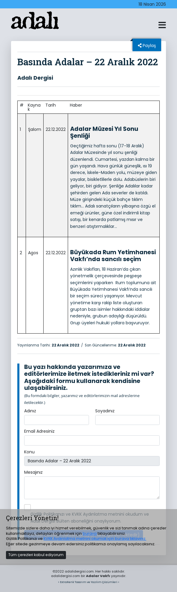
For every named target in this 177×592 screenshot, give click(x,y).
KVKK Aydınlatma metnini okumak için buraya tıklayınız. (95, 538)
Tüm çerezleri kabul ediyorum (36, 554)
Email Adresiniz (39, 431)
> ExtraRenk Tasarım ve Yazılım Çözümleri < (88, 582)
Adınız (30, 411)
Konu (29, 452)
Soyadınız (105, 411)
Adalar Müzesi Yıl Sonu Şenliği (104, 132)
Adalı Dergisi (35, 77)
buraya (90, 533)
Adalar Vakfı (98, 575)
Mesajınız (33, 472)
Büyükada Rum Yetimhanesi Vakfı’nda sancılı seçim (113, 256)
